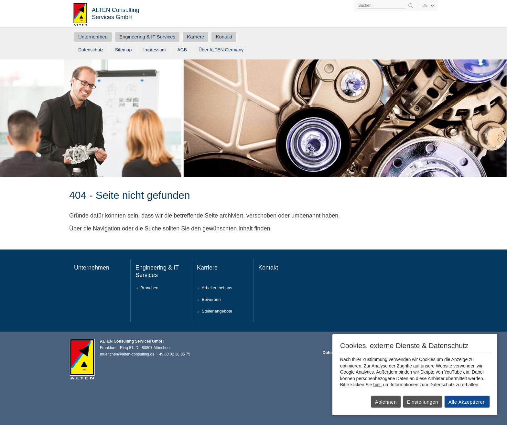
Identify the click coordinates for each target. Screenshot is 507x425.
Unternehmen (93, 36)
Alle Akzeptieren (467, 402)
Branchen (149, 287)
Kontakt (224, 36)
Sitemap (123, 49)
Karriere (195, 36)
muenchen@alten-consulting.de (127, 354)
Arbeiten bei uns (217, 287)
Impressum (154, 49)
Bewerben (211, 299)
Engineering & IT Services (147, 36)
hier (377, 384)
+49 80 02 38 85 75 (173, 354)
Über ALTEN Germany (221, 49)
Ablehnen (386, 402)
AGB (182, 49)
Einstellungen (422, 402)
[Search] (382, 5)
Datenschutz (90, 49)
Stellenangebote (217, 311)
